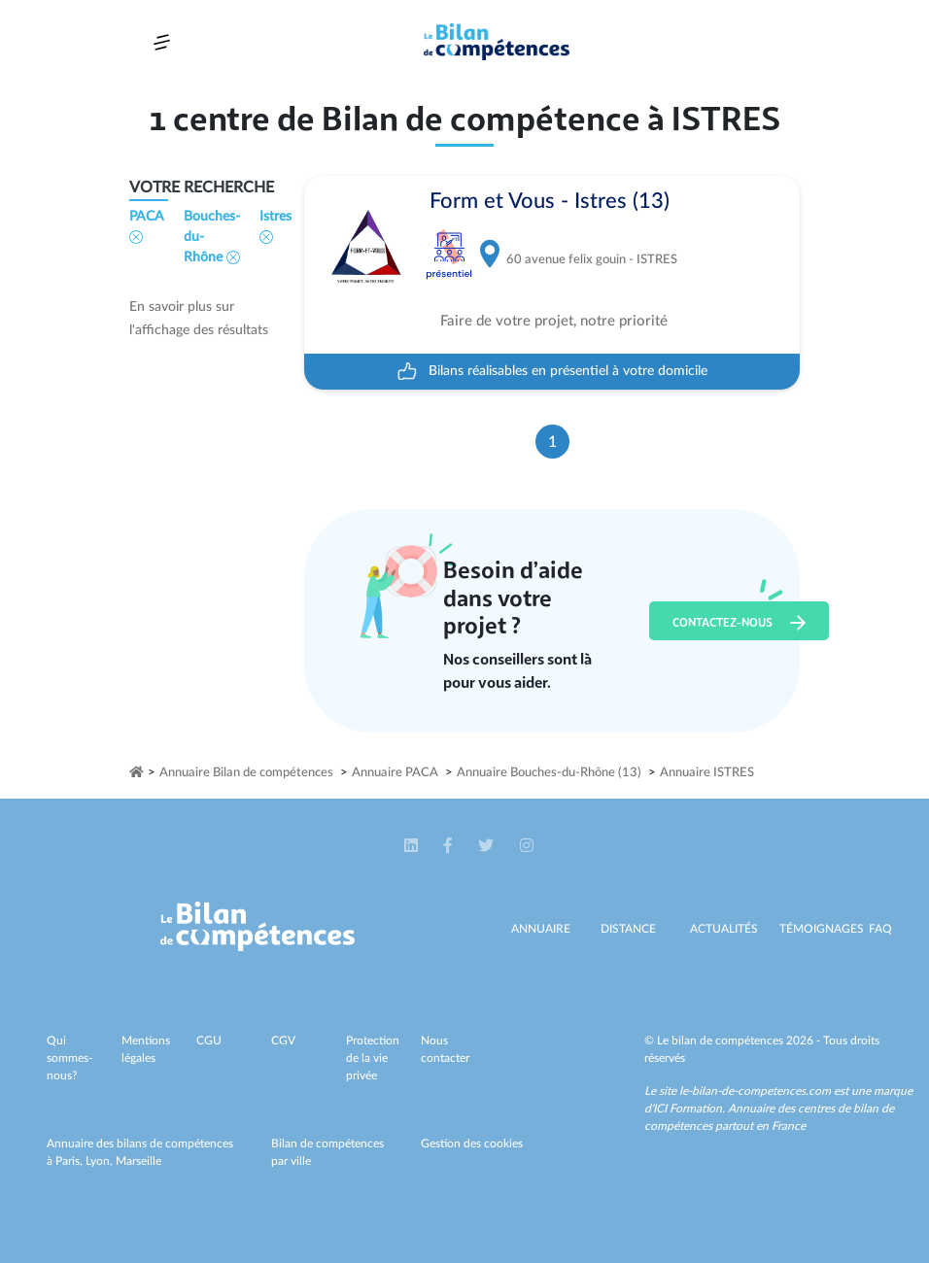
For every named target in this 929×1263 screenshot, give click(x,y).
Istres (275, 227)
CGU (209, 1040)
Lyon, (101, 1161)
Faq (880, 929)
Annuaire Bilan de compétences (246, 773)
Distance (628, 929)
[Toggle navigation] (161, 42)
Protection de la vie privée (372, 1058)
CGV (283, 1040)
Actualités (724, 929)
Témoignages (821, 929)
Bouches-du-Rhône (212, 237)
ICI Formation (687, 1108)
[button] (412, 846)
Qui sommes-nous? (69, 1058)
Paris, (70, 1161)
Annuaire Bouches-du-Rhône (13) (549, 773)
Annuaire (540, 929)
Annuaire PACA (395, 773)
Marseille (138, 1161)
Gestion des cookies (472, 1143)
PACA (146, 227)
